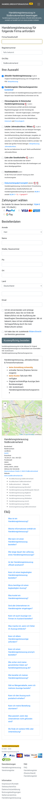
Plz (3, 260)
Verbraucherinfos (9, 787)
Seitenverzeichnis (9, 795)
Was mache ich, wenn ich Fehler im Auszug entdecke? (21, 627)
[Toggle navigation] (39, 4)
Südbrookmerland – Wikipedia (19, 484)
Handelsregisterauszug (17, 4)
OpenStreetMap (29, 434)
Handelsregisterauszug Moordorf (20, 487)
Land (4, 281)
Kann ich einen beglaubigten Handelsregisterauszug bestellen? (20, 575)
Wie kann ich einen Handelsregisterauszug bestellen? (17, 542)
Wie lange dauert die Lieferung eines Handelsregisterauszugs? (21, 553)
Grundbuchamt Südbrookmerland (20, 481)
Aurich (6, 453)
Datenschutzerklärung (11, 789)
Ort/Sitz (5, 58)
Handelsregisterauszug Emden (19, 504)
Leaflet (21, 434)
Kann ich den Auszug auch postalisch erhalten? (19, 696)
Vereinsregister (8, 770)
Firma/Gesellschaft (10, 37)
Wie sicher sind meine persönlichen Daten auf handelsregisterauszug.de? (19, 665)
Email (4, 300)
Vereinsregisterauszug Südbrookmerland (22, 507)
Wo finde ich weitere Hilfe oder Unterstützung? (21, 730)
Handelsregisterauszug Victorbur (20, 495)
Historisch (8, 121)
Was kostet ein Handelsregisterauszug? (18, 596)
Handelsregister (30, 776)
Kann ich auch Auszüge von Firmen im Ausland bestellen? (20, 617)
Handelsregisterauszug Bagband (20, 493)
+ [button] (5, 403)
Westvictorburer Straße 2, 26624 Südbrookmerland (21, 471)
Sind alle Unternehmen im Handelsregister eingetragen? (20, 607)
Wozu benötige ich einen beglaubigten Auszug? (18, 586)
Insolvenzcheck (13, 172)
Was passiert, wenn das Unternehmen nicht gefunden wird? (20, 719)
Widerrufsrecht (35, 331)
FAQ (25, 767)
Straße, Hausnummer (10, 249)
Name (4, 238)
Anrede (5, 227)
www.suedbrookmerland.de (13, 476)
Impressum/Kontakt (10, 784)
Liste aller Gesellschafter (19, 157)
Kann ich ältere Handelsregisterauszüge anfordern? (18, 639)
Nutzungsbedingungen (11, 792)
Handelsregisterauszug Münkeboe (20, 498)
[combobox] (22, 41)
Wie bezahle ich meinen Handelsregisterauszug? (18, 676)
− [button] (5, 407)
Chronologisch (19, 121)
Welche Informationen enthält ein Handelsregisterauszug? (22, 530)
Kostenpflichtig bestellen (16, 340)
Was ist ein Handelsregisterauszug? (18, 520)
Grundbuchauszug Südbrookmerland (21, 479)
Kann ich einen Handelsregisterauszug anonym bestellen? (21, 652)
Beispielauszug (13, 81)
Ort (3, 270)
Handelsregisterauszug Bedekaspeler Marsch (24, 490)
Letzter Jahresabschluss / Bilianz (23, 126)
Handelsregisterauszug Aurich (19, 501)
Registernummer (9, 48)
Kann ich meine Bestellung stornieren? (19, 707)
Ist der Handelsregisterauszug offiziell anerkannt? (20, 563)
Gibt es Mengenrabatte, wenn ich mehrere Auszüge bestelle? (21, 686)
